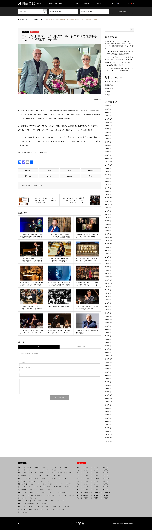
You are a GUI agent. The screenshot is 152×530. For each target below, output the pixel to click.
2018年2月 (108, 428)
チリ (56, 509)
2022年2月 (108, 270)
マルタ (49, 481)
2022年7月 (108, 254)
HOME (76, 3)
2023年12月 (108, 198)
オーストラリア (31, 503)
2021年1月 (108, 313)
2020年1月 (108, 352)
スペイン (48, 475)
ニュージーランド (44, 503)
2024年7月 (108, 175)
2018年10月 (108, 401)
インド (27, 501)
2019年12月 (108, 355)
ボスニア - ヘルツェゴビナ (43, 486)
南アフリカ (33, 498)
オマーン (61, 495)
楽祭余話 (108, 95)
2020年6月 (108, 336)
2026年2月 (108, 112)
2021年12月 (108, 277)
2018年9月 (108, 405)
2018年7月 (108, 411)
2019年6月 (108, 375)
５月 (79, 478)
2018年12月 (108, 395)
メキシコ (46, 506)
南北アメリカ (22, 506)
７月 (79, 484)
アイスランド (56, 467)
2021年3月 (108, 306)
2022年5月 (108, 260)
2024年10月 (108, 165)
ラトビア (54, 470)
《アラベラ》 (41, 119)
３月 (79, 472)
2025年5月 (108, 142)
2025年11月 (108, 122)
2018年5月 (108, 418)
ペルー (63, 509)
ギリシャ (22, 481)
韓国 (52, 501)
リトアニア (63, 470)
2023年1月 (108, 234)
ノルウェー (65, 467)
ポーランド (67, 486)
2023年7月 (108, 214)
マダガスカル (70, 495)
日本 (33, 501)
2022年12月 (108, 237)
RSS (23, 523)
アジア (20, 501)
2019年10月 (108, 362)
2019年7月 (108, 372)
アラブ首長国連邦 (50, 495)
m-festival (28, 185)
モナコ (40, 475)
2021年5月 (108, 300)
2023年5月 (108, 221)
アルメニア (50, 492)
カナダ (30, 506)
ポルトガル (57, 475)
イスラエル (31, 495)
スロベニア (45, 478)
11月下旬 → (106, 495)
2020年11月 (108, 319)
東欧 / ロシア (22, 484)
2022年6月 (108, 257)
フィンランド (24, 470)
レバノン (39, 495)
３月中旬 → (96, 472)
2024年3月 (108, 188)
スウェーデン (34, 470)
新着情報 (24, 19)
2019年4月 (108, 382)
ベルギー (41, 472)
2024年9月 (108, 168)
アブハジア (41, 492)
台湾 (46, 501)
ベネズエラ (22, 509)
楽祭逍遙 (108, 91)
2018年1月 (108, 431)
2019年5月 (108, 378)
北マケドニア (64, 478)
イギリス (26, 467)
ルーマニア (59, 484)
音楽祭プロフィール (111, 85)
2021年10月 (108, 283)
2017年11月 (108, 438)
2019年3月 (108, 385)
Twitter (18, 523)
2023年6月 (108, 217)
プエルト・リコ (57, 506)
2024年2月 (108, 191)
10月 (79, 492)
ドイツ (25, 32)
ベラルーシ (41, 489)
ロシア (50, 489)
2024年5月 (108, 181)
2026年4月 (108, 106)
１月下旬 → (106, 467)
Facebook (21, 523)
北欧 (19, 467)
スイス (33, 475)
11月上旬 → (86, 495)
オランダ (50, 472)
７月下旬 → (106, 484)
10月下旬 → (106, 492)
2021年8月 (108, 290)
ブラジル (49, 509)
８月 (79, 486)
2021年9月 (108, 286)
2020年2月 (108, 349)
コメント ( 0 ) (38, 346)
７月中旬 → (96, 484)
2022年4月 (108, 263)
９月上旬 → (86, 489)
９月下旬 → (106, 489)
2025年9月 (108, 129)
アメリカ (38, 506)
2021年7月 (108, 293)
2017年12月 (108, 434)
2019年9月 (108, 365)
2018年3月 (108, 425)
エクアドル (31, 509)
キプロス (40, 481)
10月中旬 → (96, 492)
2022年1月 (108, 273)
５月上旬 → (86, 478)
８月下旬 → (106, 486)
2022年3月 (108, 267)
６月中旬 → (96, 481)
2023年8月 (108, 211)
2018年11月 (108, 398)
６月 (79, 481)
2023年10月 (108, 204)
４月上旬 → (86, 475)
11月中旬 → (96, 495)
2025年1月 (108, 155)
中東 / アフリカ (22, 492)
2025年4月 (108, 145)
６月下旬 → (106, 481)
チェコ (40, 484)
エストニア (45, 470)
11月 (79, 495)
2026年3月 (108, 109)
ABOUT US (101, 3)
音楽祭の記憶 (109, 88)
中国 (39, 501)
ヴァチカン (27, 478)
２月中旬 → (96, 470)
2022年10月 (108, 244)
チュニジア (23, 498)
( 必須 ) (22, 362)
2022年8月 (108, 250)
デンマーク (46, 467)
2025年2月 (108, 152)
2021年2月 (108, 309)
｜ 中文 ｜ (130, 3)
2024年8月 (108, 171)
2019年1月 (108, 392)
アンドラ (26, 472)
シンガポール (60, 501)
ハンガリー (31, 484)
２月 (79, 470)
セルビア (22, 486)
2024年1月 (108, 194)
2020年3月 (108, 346)
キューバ (67, 506)
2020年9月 (108, 326)
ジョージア (32, 492)
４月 (79, 475)
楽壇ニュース (34, 32)
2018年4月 (108, 421)
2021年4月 (108, 303)
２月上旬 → (86, 470)
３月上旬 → (86, 472)
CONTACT (87, 3)
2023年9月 (108, 208)
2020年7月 (108, 332)
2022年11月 (108, 240)
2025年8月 (108, 132)
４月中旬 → (96, 475)
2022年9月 (108, 247)
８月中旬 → (96, 486)
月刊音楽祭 (76, 524)
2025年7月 (108, 135)
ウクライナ (23, 489)
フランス (33, 472)
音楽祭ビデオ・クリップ (112, 81)
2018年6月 (108, 415)
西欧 (19, 472)
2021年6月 (108, 296)
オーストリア (24, 475)
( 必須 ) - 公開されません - (27, 367)
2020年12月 (108, 316)
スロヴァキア (48, 484)
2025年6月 (108, 138)
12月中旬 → (96, 498)
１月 (79, 467)
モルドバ (32, 489)
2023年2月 (108, 231)
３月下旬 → (106, 472)
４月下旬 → (106, 475)
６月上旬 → (86, 481)
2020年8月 (108, 329)
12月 (79, 498)
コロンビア (40, 509)
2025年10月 (108, 125)
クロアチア (55, 478)
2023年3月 (108, 227)
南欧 (19, 478)
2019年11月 (108, 359)
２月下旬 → (106, 470)
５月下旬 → (106, 478)
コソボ (31, 486)
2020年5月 (108, 339)
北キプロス (32, 481)
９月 (79, 489)
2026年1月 (108, 116)
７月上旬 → (86, 484)
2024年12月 (108, 158)
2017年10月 (108, 441)
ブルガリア (69, 484)
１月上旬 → (86, 467)
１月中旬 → (96, 467)
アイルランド (36, 467)
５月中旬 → (96, 478)
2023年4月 (108, 224)
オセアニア (21, 503)
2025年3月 (108, 148)
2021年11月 (108, 280)
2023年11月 (108, 201)
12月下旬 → (106, 498)
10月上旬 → (86, 492)
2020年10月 (108, 323)
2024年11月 (108, 162)
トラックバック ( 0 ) (80, 346)
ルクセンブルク (60, 472)
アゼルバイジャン (62, 492)
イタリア (35, 478)
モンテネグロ (57, 486)
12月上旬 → (86, 498)
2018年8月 (108, 408)
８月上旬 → (86, 486)
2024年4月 (108, 184)
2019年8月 (108, 369)
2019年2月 (108, 388)
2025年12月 (108, 119)
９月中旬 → (96, 489)
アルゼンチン (23, 512)
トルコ (22, 495)
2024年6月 (108, 178)
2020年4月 (108, 342)
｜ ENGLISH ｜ (115, 3)
